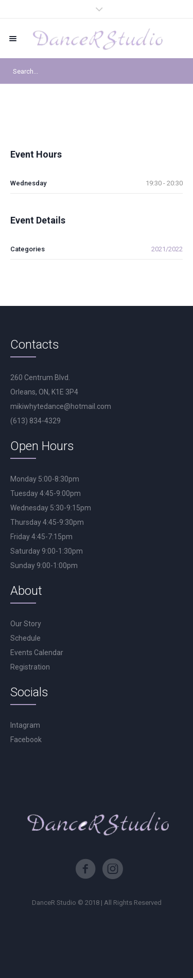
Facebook (26, 739)
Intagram (25, 725)
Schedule (25, 638)
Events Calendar (36, 652)
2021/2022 (167, 249)
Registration (30, 667)
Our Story (25, 624)
